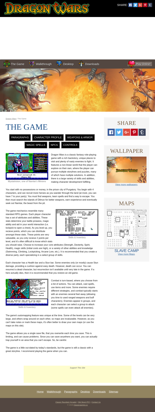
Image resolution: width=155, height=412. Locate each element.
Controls (70, 145)
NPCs (54, 145)
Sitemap (113, 391)
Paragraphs (20, 137)
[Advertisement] (77, 38)
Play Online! (139, 64)
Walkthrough (44, 64)
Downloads (92, 64)
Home (40, 391)
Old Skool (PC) (84, 402)
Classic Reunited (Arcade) (66, 402)
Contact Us (96, 402)
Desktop (68, 64)
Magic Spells (36, 145)
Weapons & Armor (80, 137)
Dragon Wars (11, 119)
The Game (17, 64)
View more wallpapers (126, 184)
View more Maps (126, 254)
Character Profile (48, 137)
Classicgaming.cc (81, 405)
